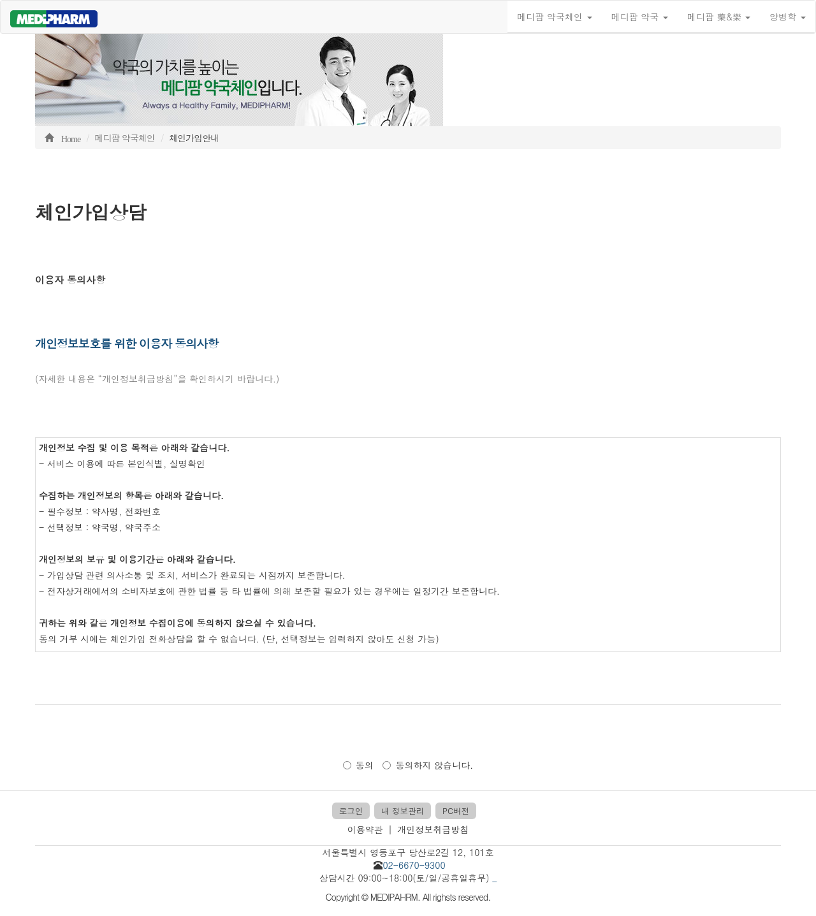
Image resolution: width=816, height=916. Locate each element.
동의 (358, 765)
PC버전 (455, 811)
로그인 (351, 811)
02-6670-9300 (413, 865)
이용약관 (365, 829)
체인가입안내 (194, 137)
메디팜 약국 (639, 16)
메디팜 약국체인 (554, 16)
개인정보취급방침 (433, 829)
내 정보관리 (402, 811)
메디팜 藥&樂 (718, 16)
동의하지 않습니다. (427, 765)
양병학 (787, 16)
